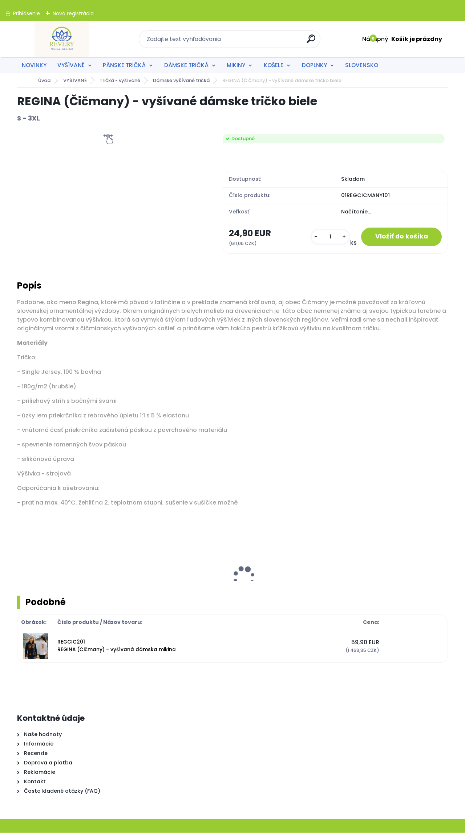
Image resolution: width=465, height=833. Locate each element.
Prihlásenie (26, 13)
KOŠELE (273, 65)
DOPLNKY (314, 65)
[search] (311, 41)
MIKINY (236, 65)
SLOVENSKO (361, 65)
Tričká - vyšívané (120, 80)
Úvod (44, 80)
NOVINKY (34, 65)
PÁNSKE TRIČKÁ (124, 65)
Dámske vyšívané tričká (181, 80)
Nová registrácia (73, 13)
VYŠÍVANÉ (71, 65)
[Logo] (61, 39)
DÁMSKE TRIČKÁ (186, 65)
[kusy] (329, 237)
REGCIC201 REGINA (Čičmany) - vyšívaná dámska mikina (116, 646)
